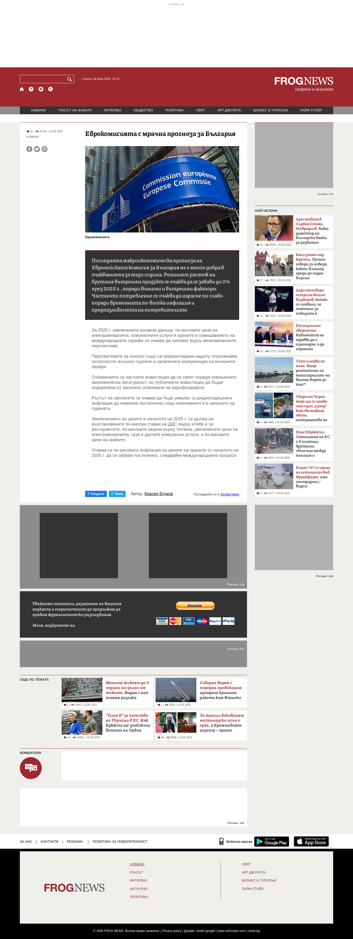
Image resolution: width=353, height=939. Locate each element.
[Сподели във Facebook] (29, 149)
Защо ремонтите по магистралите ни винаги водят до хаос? (313, 373)
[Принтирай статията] (45, 149)
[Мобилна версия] (236, 841)
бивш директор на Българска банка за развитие (312, 231)
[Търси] (70, 79)
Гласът (136, 872)
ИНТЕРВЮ (112, 110)
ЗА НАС (26, 841)
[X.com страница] (41, 89)
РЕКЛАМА (75, 841)
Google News (229, 494)
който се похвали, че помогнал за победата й (311, 302)
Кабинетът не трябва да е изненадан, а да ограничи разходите (310, 339)
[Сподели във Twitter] (37, 149)
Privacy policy (171, 931)
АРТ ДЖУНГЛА (229, 110)
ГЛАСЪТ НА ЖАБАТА (75, 110)
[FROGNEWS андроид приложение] (272, 841)
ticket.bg (254, 931)
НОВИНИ (38, 110)
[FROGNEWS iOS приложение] (311, 841)
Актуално (139, 889)
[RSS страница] (50, 89)
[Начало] (22, 89)
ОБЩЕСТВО (143, 110)
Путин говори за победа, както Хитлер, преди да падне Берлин (312, 266)
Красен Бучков (159, 494)
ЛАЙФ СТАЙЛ (311, 110)
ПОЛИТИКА (174, 110)
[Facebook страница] (31, 89)
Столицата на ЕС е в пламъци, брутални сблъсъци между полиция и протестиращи (313, 445)
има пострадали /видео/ (313, 477)
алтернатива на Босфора (311, 410)
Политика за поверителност (120, 841)
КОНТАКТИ (49, 841)
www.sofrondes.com (232, 931)
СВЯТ (200, 110)
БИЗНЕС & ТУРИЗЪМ (270, 110)
